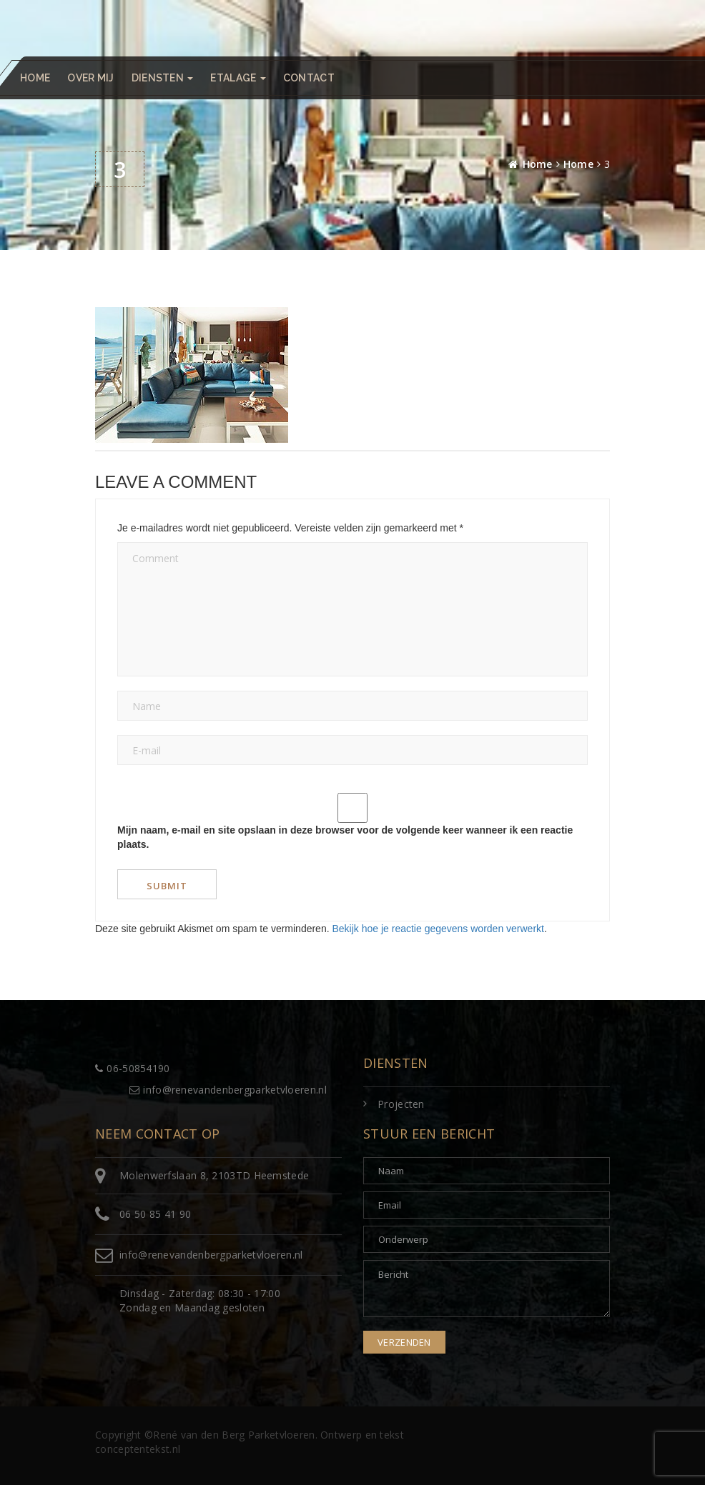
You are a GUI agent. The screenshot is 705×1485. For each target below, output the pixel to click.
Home (35, 78)
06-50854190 (132, 1068)
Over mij (90, 78)
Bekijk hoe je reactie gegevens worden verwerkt (438, 928)
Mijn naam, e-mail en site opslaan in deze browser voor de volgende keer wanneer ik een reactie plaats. (345, 837)
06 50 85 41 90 (155, 1214)
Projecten (401, 1104)
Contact (309, 78)
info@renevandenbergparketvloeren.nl (228, 1089)
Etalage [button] (237, 78)
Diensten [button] (163, 78)
